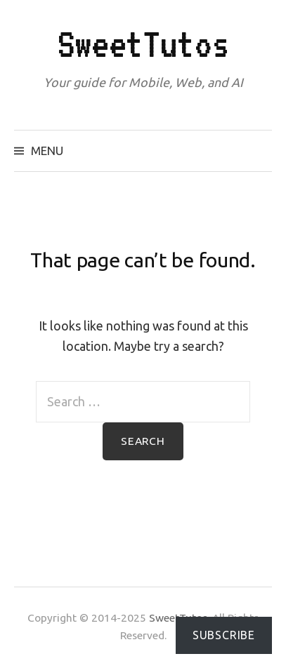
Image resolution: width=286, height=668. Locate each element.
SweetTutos (143, 44)
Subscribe (224, 635)
